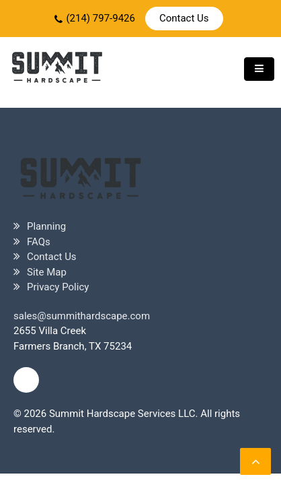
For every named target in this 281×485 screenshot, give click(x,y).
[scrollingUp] (255, 461)
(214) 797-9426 (100, 18)
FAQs (38, 242)
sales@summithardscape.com (81, 316)
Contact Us (184, 18)
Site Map (47, 272)
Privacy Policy (58, 287)
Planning (46, 226)
